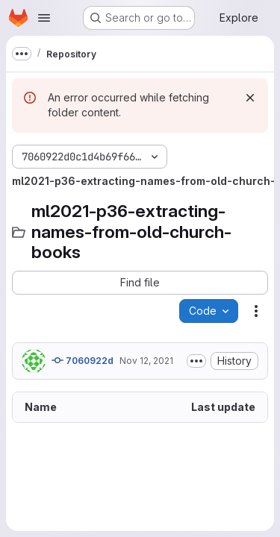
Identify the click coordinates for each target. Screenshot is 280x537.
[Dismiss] (250, 98)
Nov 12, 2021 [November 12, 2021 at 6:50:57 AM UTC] (146, 360)
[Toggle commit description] (196, 361)
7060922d (82, 360)
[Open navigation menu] (44, 18)
